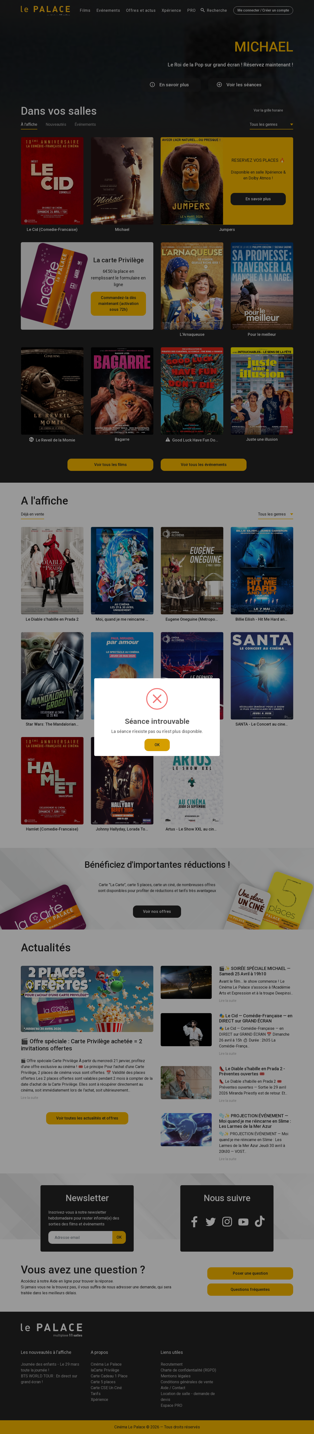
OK (157, 744)
